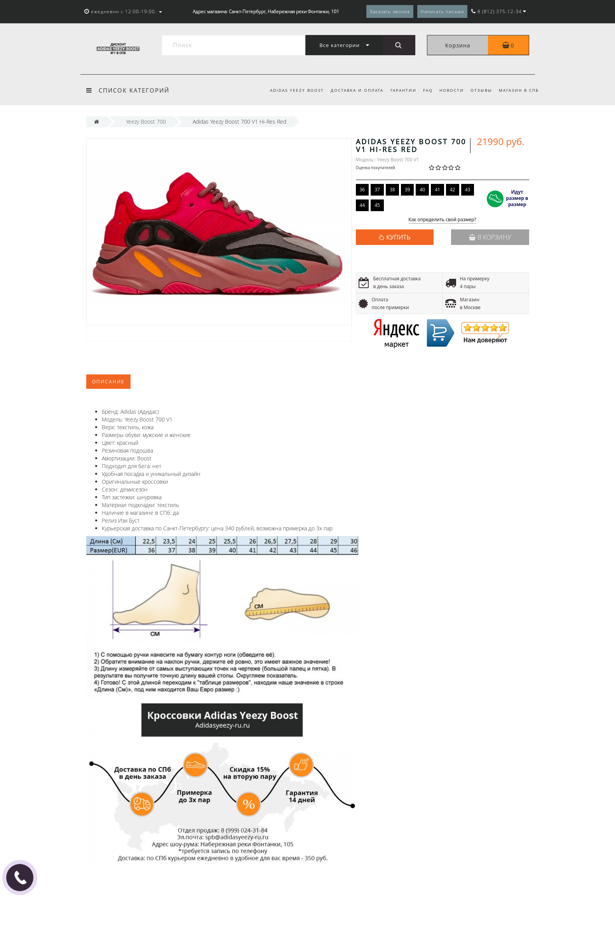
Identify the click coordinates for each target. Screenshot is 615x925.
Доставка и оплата (357, 90)
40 (422, 189)
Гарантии (403, 90)
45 (377, 205)
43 (467, 189)
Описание (108, 381)
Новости (451, 90)
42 (452, 189)
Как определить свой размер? (442, 220)
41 (437, 189)
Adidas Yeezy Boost (297, 90)
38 (392, 189)
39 (407, 189)
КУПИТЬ (398, 237)
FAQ (428, 90)
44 (362, 205)
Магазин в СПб (519, 90)
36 (362, 189)
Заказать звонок (389, 11)
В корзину (490, 237)
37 (377, 189)
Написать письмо (442, 11)
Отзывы (481, 90)
